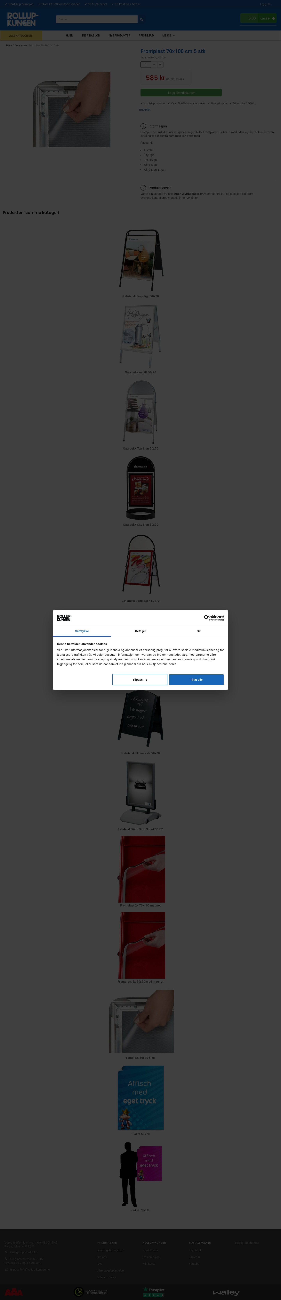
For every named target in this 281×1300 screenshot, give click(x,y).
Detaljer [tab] (140, 631)
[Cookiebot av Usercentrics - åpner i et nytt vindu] (207, 618)
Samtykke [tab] (82, 631)
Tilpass (140, 679)
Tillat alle (196, 679)
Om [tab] (199, 631)
